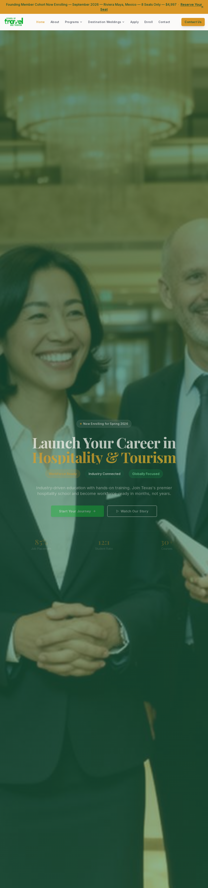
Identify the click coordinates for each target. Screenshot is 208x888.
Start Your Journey (77, 513)
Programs (74, 22)
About (55, 22)
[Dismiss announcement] (202, 6)
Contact (164, 22)
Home (40, 22)
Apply (134, 22)
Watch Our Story (132, 513)
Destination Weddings (106, 22)
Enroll (148, 22)
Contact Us (193, 22)
